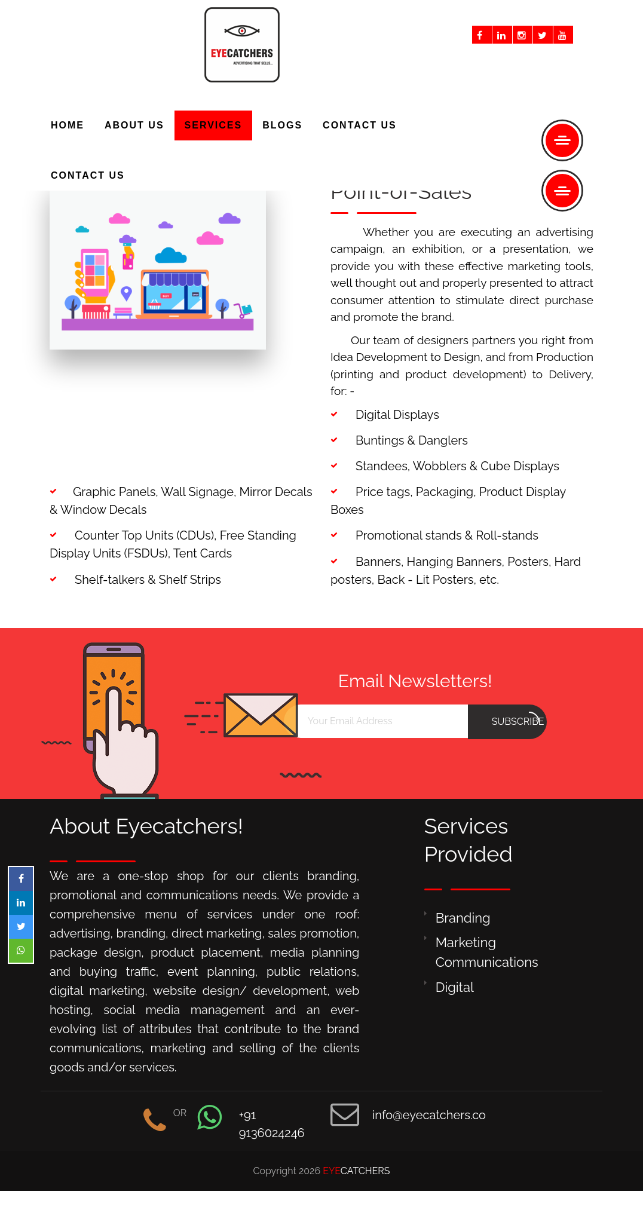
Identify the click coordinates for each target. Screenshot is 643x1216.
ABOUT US (134, 125)
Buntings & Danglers (399, 440)
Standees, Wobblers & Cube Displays (444, 466)
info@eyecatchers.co (429, 1115)
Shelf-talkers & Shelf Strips (135, 579)
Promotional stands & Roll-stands (434, 535)
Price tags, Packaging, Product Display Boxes (448, 501)
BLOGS (282, 125)
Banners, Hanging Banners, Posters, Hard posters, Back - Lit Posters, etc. (455, 571)
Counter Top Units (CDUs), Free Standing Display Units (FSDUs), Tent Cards (173, 544)
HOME (67, 125)
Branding (463, 918)
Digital (455, 987)
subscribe (518, 719)
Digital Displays (384, 415)
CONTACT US (88, 175)
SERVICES (214, 125)
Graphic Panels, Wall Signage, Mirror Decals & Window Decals (181, 501)
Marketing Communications (487, 952)
